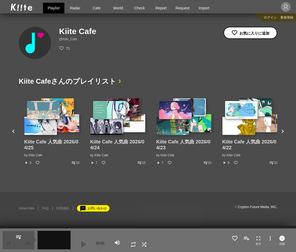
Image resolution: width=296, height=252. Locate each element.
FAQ (45, 208)
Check (139, 8)
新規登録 (286, 17)
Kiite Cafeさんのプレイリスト (67, 81)
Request (182, 8)
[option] (52, 132)
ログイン (270, 17)
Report (161, 8)
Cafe (97, 8)
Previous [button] (13, 132)
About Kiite (26, 208)
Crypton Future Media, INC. (257, 207)
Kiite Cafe (35, 155)
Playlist (54, 8)
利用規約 (62, 208)
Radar (75, 8)
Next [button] (282, 132)
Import (204, 8)
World (118, 8)
